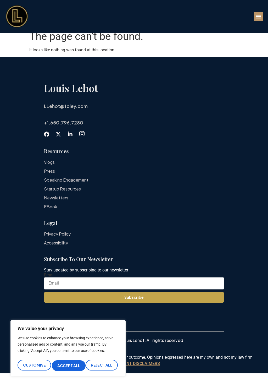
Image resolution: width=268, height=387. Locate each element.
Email (49, 289)
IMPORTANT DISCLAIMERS (134, 377)
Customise (34, 365)
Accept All (102, 365)
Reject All (68, 365)
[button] (258, 16)
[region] (68, 349)
